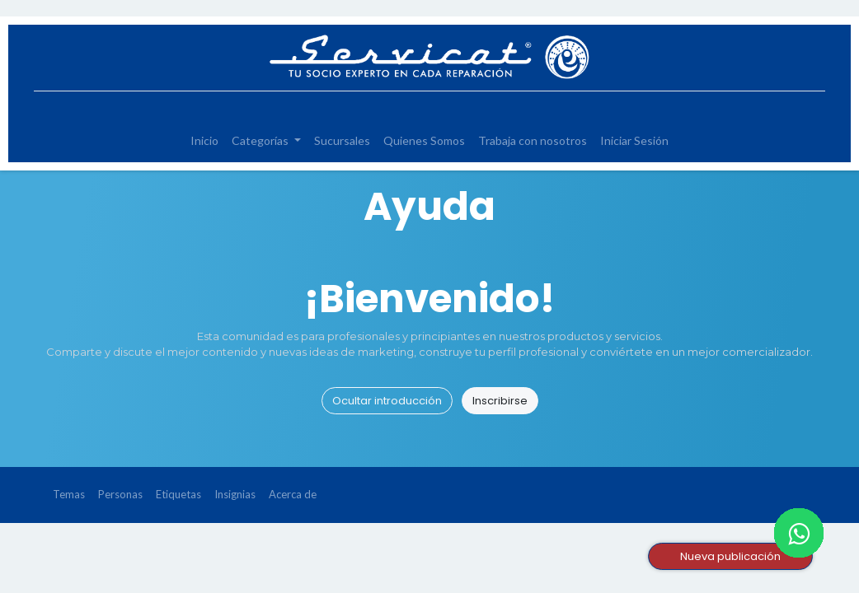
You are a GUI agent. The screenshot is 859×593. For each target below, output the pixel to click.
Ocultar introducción (387, 401)
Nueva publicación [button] (730, 556)
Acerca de (293, 494)
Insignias (235, 494)
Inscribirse (500, 401)
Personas (120, 494)
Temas (69, 494)
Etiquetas (178, 494)
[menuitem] (204, 140)
